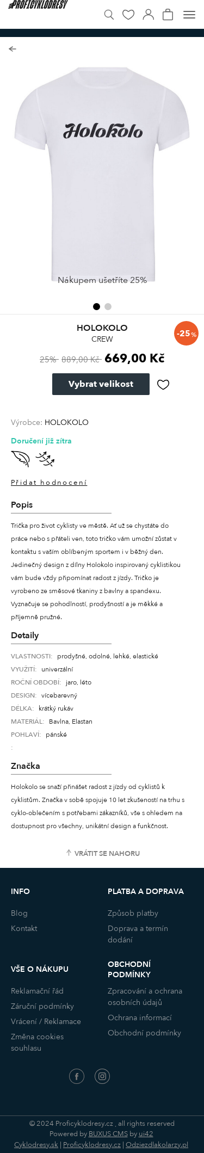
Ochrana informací (140, 1018)
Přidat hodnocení (49, 483)
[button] (96, 306)
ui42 (146, 1134)
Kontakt (24, 928)
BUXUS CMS (108, 1134)
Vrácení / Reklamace (46, 1021)
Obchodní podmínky (144, 1033)
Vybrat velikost (101, 384)
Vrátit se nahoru (107, 854)
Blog (19, 913)
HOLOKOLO (67, 422)
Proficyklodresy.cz (92, 1145)
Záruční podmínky (42, 1006)
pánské (56, 734)
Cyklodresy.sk (36, 1145)
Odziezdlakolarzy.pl (157, 1145)
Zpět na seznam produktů (12, 49)
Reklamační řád (37, 991)
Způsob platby (133, 913)
